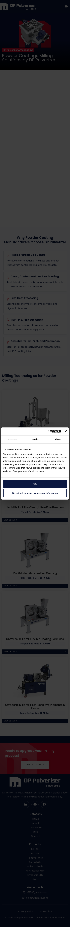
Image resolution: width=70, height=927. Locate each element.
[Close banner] (66, 431)
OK (35, 484)
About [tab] (57, 439)
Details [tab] (35, 439)
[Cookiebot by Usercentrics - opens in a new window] (48, 431)
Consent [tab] (12, 439)
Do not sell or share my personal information (35, 493)
